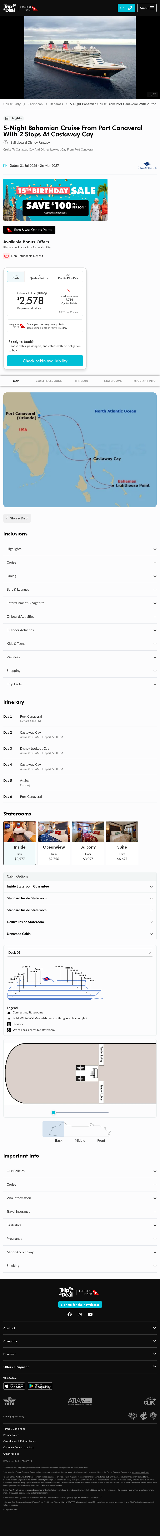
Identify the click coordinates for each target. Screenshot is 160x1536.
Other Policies (11, 1454)
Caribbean (35, 104)
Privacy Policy (11, 1435)
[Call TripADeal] (126, 8)
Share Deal (17, 518)
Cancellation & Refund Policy (19, 1441)
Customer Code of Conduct (18, 1448)
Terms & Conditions (14, 1429)
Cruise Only (12, 104)
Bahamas (56, 104)
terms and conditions (140, 1473)
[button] (147, 8)
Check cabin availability (45, 360)
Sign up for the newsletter (80, 1305)
